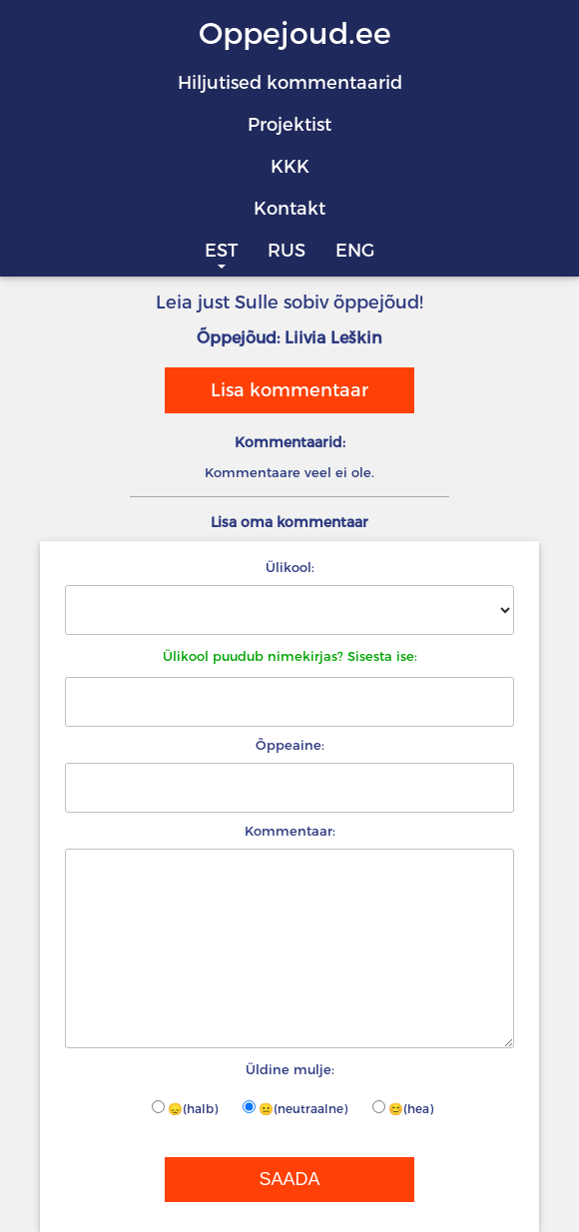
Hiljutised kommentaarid (290, 83)
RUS (286, 251)
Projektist (289, 125)
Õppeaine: (290, 745)
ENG (354, 251)
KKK (290, 167)
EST (221, 251)
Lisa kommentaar (289, 390)
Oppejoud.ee (295, 33)
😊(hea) (402, 1108)
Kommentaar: (290, 831)
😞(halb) (185, 1108)
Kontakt (289, 209)
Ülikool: (290, 567)
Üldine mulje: (290, 1069)
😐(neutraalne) (295, 1108)
